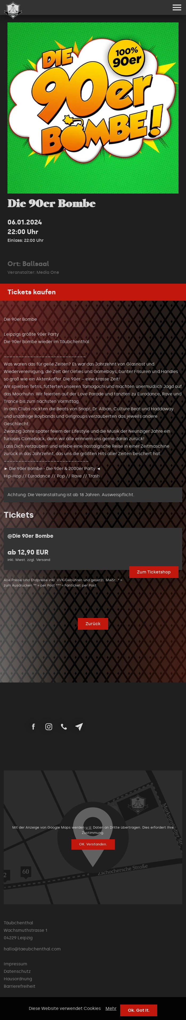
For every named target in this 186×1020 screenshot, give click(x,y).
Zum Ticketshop (154, 572)
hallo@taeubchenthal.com (32, 948)
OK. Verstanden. (93, 844)
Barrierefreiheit (19, 986)
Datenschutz (17, 971)
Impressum (15, 963)
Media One (48, 272)
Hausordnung (18, 978)
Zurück (93, 623)
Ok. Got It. (138, 1010)
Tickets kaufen (31, 292)
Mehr (111, 1008)
